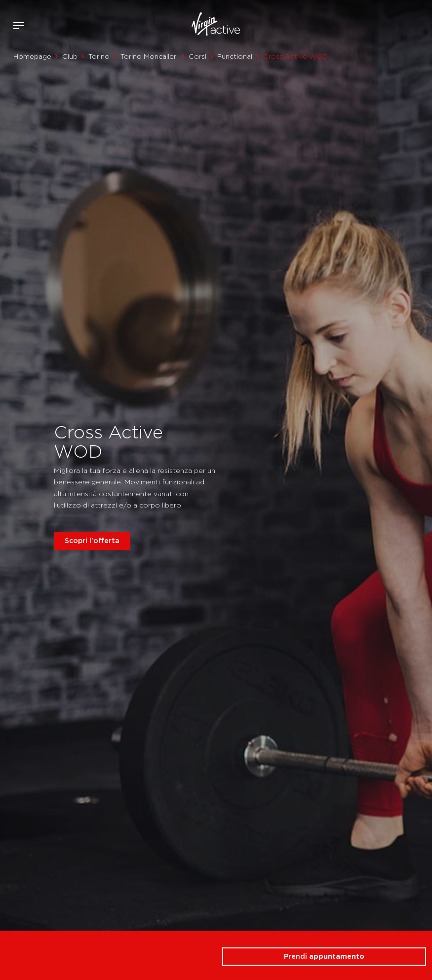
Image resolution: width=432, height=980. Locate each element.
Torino (99, 56)
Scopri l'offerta (92, 541)
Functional (234, 56)
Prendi (324, 956)
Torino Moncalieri (149, 56)
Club (70, 56)
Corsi (197, 56)
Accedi (391, 26)
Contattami (421, 24)
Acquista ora (406, 24)
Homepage (32, 56)
